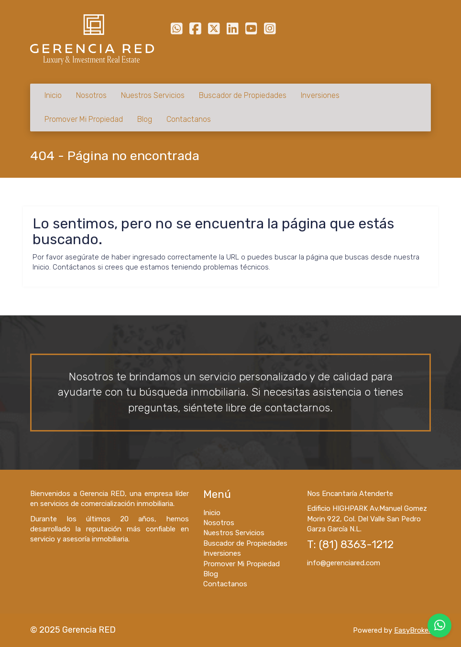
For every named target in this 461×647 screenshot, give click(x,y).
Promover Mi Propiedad (83, 119)
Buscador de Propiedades (242, 95)
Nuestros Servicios (153, 95)
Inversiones (320, 95)
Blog (144, 119)
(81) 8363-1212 (356, 544)
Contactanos (188, 119)
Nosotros (91, 95)
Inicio (53, 95)
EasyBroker (412, 630)
